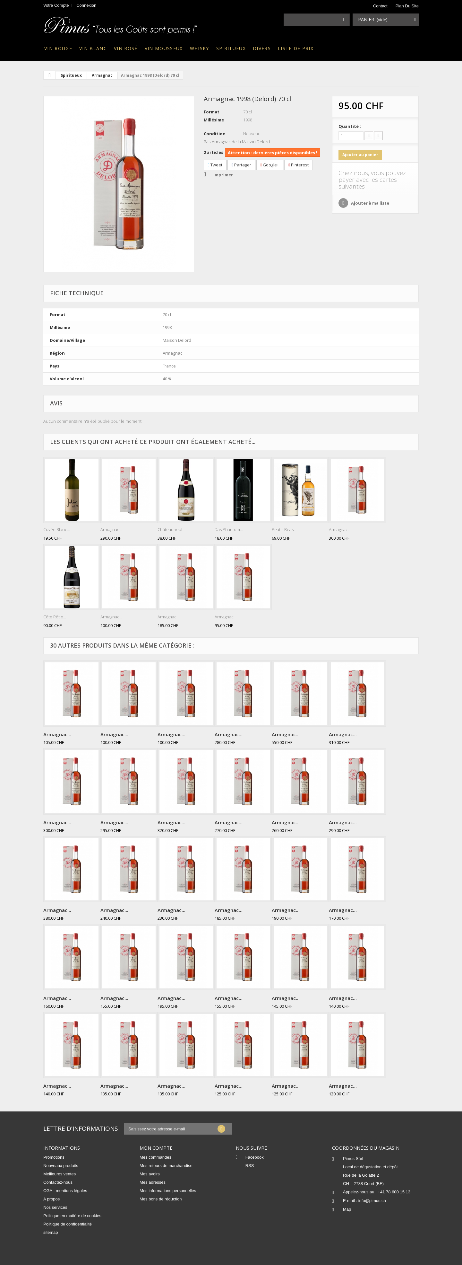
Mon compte (156, 1148)
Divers (262, 48)
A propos (51, 1199)
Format (211, 112)
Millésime (214, 120)
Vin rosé (126, 48)
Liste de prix (295, 48)
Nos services (55, 1207)
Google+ (270, 165)
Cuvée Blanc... (56, 529)
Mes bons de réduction (161, 1199)
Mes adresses (153, 1182)
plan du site (407, 6)
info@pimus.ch (372, 1200)
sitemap (50, 1232)
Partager (241, 165)
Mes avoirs (150, 1174)
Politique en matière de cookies (72, 1215)
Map (347, 1209)
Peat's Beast (283, 529)
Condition (215, 134)
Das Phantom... (229, 529)
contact (380, 6)
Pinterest (298, 165)
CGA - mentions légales (65, 1190)
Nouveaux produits (60, 1165)
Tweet (215, 165)
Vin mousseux (164, 48)
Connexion (86, 5)
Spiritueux (231, 48)
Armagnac (102, 75)
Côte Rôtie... (54, 617)
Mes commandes (155, 1157)
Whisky (199, 48)
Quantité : (349, 126)
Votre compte (56, 5)
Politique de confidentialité (67, 1224)
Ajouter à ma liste (369, 203)
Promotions (53, 1157)
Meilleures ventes (59, 1174)
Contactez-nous (58, 1182)
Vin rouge (58, 48)
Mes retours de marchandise (166, 1165)
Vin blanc (93, 48)
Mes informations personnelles (168, 1190)
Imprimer (223, 175)
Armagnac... (111, 529)
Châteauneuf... (171, 529)
